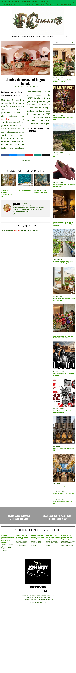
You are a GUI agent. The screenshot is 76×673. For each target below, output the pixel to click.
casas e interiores (25, 160)
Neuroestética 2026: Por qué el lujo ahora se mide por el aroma (63, 337)
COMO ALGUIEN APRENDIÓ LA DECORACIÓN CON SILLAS (6, 193)
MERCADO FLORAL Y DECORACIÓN (11, 1)
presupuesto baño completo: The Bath (40, 191)
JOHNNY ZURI (16, 203)
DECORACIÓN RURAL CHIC (48, 4)
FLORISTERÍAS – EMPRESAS (29, 1)
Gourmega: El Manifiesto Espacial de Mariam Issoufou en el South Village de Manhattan (64, 223)
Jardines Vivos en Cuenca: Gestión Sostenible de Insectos (62, 81)
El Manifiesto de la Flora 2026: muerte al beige (63, 118)
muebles (5, 119)
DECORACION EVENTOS (45, 1)
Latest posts (25, 203)
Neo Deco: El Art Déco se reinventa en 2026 (63, 449)
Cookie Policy (43, 602)
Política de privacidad (34, 602)
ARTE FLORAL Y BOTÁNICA (63, 4)
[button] (73, 42)
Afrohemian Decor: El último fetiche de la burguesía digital (64, 412)
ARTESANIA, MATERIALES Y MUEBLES (12, 4)
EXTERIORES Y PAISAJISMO (31, 4)
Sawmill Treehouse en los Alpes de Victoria (62, 502)
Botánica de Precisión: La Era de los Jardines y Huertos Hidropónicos (63, 262)
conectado (17, 230)
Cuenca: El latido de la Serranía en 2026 (62, 155)
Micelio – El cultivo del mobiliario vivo (63, 494)
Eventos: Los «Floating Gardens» (62, 486)
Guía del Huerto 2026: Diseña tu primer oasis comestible (64, 299)
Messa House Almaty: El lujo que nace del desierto (63, 374)
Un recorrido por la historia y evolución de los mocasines (64, 185)
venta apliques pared (24, 190)
